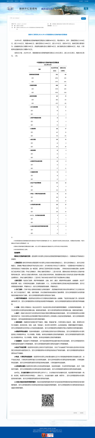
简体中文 (16, 1)
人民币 (83, 10)
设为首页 (81, 1)
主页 (13, 18)
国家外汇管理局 (10, 1)
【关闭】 (82, 412)
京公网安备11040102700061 (56, 431)
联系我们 (45, 428)
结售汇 (70, 10)
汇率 (80, 10)
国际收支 (74, 10)
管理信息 (17, 18)
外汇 (78, 10)
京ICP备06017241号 (46, 431)
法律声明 (41, 428)
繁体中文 (22, 1)
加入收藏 (86, 1)
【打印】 (75, 412)
